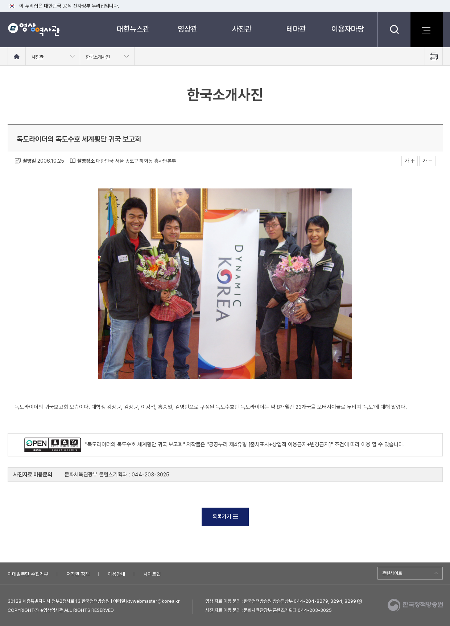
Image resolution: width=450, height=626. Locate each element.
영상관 (187, 28)
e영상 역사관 (33, 29)
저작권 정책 (78, 574)
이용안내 (116, 574)
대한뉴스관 (133, 28)
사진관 (242, 28)
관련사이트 (392, 573)
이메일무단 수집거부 (28, 574)
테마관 (296, 28)
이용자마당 (347, 28)
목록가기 (225, 516)
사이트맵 (152, 574)
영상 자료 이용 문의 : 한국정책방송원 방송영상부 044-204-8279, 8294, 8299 (280, 601)
